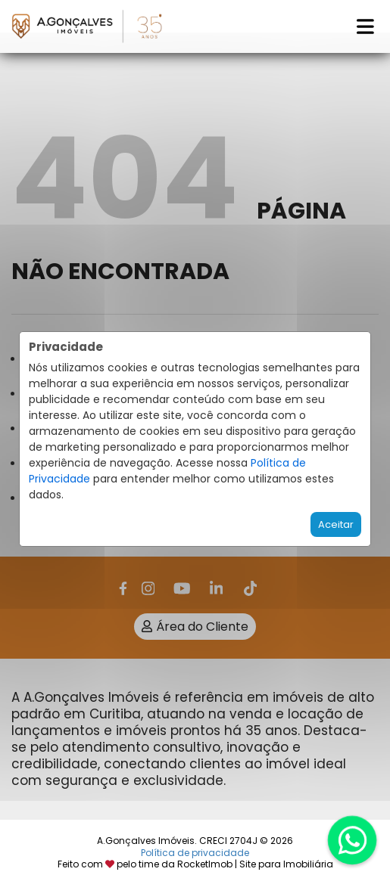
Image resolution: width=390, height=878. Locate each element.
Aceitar (336, 524)
